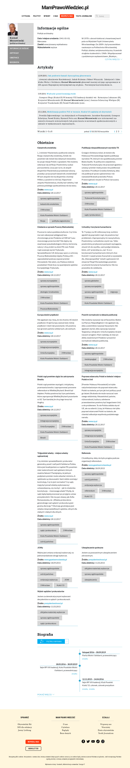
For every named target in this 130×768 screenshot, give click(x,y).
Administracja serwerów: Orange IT (74, 764)
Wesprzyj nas (67, 16)
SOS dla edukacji (24, 727)
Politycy (37, 16)
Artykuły (14, 53)
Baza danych (65, 733)
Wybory (47, 16)
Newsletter (33, 749)
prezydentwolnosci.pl (97, 559)
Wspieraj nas (106, 724)
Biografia (14, 62)
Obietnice (14, 58)
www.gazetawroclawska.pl (99, 465)
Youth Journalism (84, 16)
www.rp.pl (48, 189)
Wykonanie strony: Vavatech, (53, 764)
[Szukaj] (102, 16)
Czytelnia (26, 16)
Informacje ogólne (19, 48)
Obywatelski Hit (25, 724)
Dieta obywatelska (106, 730)
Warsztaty (106, 727)
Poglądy (65, 730)
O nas (55, 16)
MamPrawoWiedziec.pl (65, 7)
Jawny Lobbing (24, 730)
